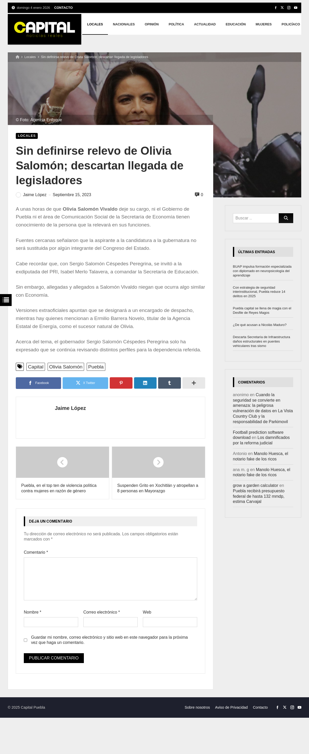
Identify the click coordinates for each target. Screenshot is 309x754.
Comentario (36, 552)
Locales (30, 57)
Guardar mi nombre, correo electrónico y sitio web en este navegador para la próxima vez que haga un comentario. (109, 640)
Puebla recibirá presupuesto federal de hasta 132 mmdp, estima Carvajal (258, 496)
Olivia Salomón (66, 366)
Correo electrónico (101, 612)
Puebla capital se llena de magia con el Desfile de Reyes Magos (262, 310)
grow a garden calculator (255, 485)
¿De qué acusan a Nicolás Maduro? (259, 325)
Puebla (96, 366)
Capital (35, 366)
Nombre (32, 612)
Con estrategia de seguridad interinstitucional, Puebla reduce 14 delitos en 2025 (259, 292)
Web (147, 612)
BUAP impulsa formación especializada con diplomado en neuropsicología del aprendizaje (262, 271)
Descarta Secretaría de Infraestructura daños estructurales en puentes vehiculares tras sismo (261, 341)
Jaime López (70, 408)
